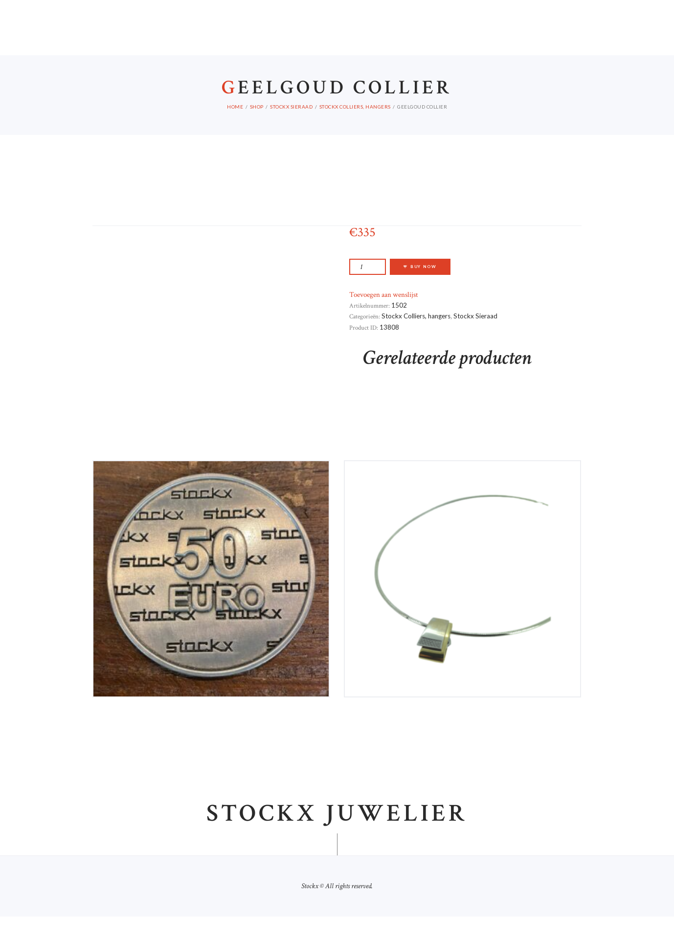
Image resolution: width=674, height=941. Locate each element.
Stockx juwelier (337, 839)
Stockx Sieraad (291, 131)
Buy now (423, 291)
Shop (257, 131)
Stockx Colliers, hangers (355, 131)
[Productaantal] (367, 291)
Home (235, 131)
